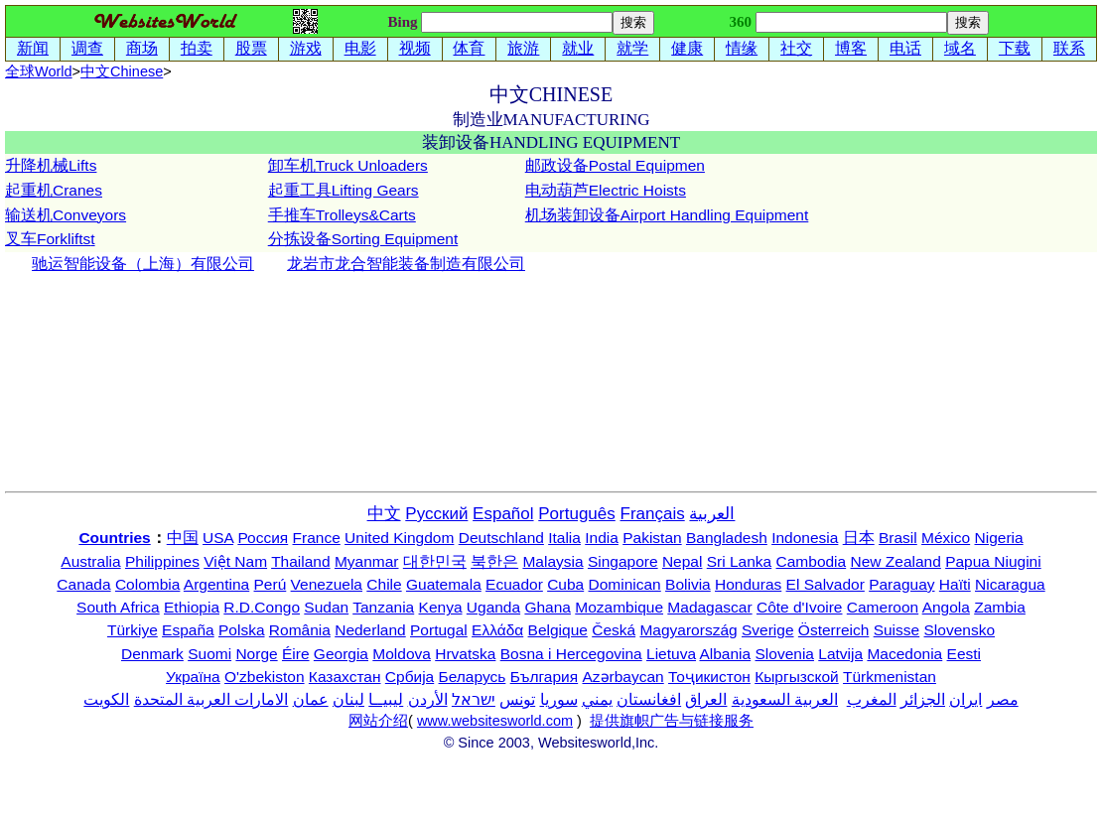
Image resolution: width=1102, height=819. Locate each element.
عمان (311, 699)
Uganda (493, 607)
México (945, 537)
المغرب (871, 699)
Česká (613, 629)
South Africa (118, 607)
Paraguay (901, 584)
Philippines (162, 561)
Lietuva (671, 653)
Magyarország (688, 629)
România (300, 629)
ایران (965, 699)
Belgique (558, 629)
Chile (383, 584)
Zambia (1000, 607)
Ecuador (514, 584)
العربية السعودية (785, 699)
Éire (296, 653)
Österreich (834, 629)
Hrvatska (465, 653)
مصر (1003, 699)
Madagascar (709, 607)
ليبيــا (385, 699)
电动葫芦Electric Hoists (605, 190)
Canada (83, 584)
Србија (409, 676)
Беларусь (472, 676)
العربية (712, 513)
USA (218, 537)
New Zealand (896, 561)
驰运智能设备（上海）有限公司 (143, 263)
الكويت (106, 699)
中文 (121, 71)
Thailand (300, 561)
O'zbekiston (264, 676)
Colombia (147, 584)
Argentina (216, 584)
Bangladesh (726, 537)
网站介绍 (378, 721)
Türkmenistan (889, 676)
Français (652, 513)
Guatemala (444, 584)
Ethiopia (191, 607)
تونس (517, 699)
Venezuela (326, 584)
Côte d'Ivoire (800, 607)
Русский (436, 513)
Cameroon (882, 607)
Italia (564, 537)
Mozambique (619, 607)
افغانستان (649, 699)
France (317, 537)
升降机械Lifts (50, 165)
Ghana (547, 607)
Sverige (768, 629)
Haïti (955, 584)
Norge (256, 653)
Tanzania (383, 607)
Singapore (623, 561)
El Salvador (825, 584)
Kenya (441, 607)
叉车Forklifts (47, 238)
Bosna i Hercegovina (571, 653)
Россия (262, 537)
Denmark (152, 653)
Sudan (326, 607)
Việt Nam (235, 561)
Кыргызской (797, 676)
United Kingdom (399, 537)
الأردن (428, 699)
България (544, 676)
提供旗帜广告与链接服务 (672, 721)
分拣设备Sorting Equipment (363, 238)
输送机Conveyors (65, 214)
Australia (90, 561)
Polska (241, 629)
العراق (706, 699)
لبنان (348, 699)
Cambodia (811, 561)
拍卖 (196, 48)
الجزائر (922, 699)
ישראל (473, 699)
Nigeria (999, 537)
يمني (597, 699)
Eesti (964, 653)
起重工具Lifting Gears (343, 190)
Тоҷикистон (709, 676)
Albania (725, 653)
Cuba (565, 584)
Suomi (209, 653)
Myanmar (367, 561)
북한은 (494, 561)
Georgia (341, 653)
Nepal (682, 561)
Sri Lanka (739, 561)
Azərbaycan (622, 676)
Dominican (625, 584)
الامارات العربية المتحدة (211, 699)
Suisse (897, 629)
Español (503, 513)
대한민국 (435, 561)
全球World (38, 71)
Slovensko (960, 629)
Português (577, 513)
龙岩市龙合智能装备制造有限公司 (406, 263)
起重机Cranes (53, 190)
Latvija (840, 653)
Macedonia (904, 653)
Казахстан (345, 676)
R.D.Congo (261, 607)
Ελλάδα (497, 629)
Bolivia (688, 584)
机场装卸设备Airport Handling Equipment (667, 214)
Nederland (370, 629)
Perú (270, 584)
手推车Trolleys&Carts (342, 214)
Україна (193, 676)
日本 (859, 537)
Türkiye (132, 629)
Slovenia (785, 653)
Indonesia (804, 537)
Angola (946, 607)
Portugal (439, 629)
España (188, 629)
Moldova (401, 653)
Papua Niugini (993, 561)
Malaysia (552, 561)
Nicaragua (1010, 584)
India (602, 537)
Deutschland (501, 537)
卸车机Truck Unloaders (348, 165)
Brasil (898, 537)
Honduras (748, 584)
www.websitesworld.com (495, 721)
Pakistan (651, 537)
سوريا (559, 699)
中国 (183, 537)
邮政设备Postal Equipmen (615, 165)
